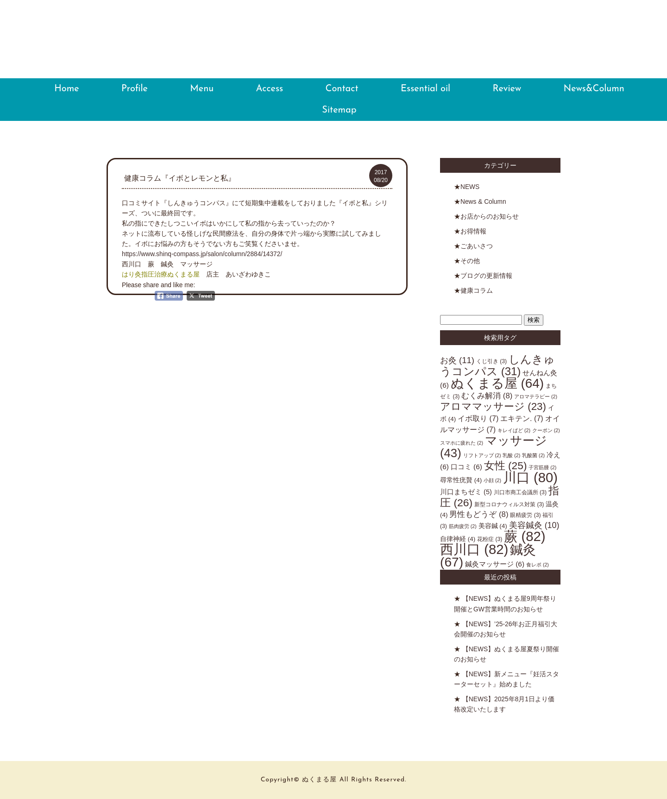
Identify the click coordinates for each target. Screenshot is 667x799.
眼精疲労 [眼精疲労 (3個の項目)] (525, 515)
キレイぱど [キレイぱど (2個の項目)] (513, 430)
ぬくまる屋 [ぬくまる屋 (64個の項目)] (497, 383)
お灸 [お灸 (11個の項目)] (457, 360)
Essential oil (425, 89)
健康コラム (476, 290)
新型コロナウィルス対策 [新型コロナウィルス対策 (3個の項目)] (509, 504)
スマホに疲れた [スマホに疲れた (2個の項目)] (461, 443)
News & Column (483, 201)
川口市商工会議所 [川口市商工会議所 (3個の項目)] (520, 492)
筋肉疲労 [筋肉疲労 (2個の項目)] (463, 526)
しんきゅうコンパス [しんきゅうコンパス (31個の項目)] (497, 365)
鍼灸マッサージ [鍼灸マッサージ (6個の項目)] (494, 564)
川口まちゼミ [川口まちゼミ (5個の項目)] (466, 492)
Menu (202, 89)
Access (269, 89)
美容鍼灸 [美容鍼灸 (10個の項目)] (534, 525)
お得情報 (473, 231)
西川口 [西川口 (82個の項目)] (474, 549)
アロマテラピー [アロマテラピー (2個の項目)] (535, 396)
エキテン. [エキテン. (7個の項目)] (521, 418)
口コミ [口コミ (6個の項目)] (466, 467)
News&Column (593, 89)
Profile (134, 89)
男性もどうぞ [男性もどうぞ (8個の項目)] (478, 514)
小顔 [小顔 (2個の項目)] (492, 480)
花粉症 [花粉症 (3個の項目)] (489, 539)
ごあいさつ (476, 246)
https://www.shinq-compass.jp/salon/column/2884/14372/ (202, 254)
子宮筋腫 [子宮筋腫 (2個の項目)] (542, 467)
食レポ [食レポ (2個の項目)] (537, 564)
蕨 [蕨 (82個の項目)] (524, 536)
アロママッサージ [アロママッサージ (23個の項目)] (493, 406)
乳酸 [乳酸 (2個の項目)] (511, 455)
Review (507, 89)
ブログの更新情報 (486, 275)
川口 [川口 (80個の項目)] (530, 477)
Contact (342, 89)
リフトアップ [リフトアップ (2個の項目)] (482, 455)
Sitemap (339, 110)
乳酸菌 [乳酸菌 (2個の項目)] (533, 455)
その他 (470, 261)
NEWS (469, 186)
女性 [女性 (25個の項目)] (505, 465)
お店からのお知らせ (489, 216)
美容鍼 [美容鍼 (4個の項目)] (492, 525)
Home (66, 89)
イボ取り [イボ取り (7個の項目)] (478, 418)
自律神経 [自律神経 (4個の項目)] (457, 538)
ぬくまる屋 (333, 49)
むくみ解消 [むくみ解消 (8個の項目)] (486, 395)
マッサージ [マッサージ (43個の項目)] (493, 446)
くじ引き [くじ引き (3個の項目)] (491, 361)
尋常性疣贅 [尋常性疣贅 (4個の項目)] (461, 480)
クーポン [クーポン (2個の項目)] (546, 430)
